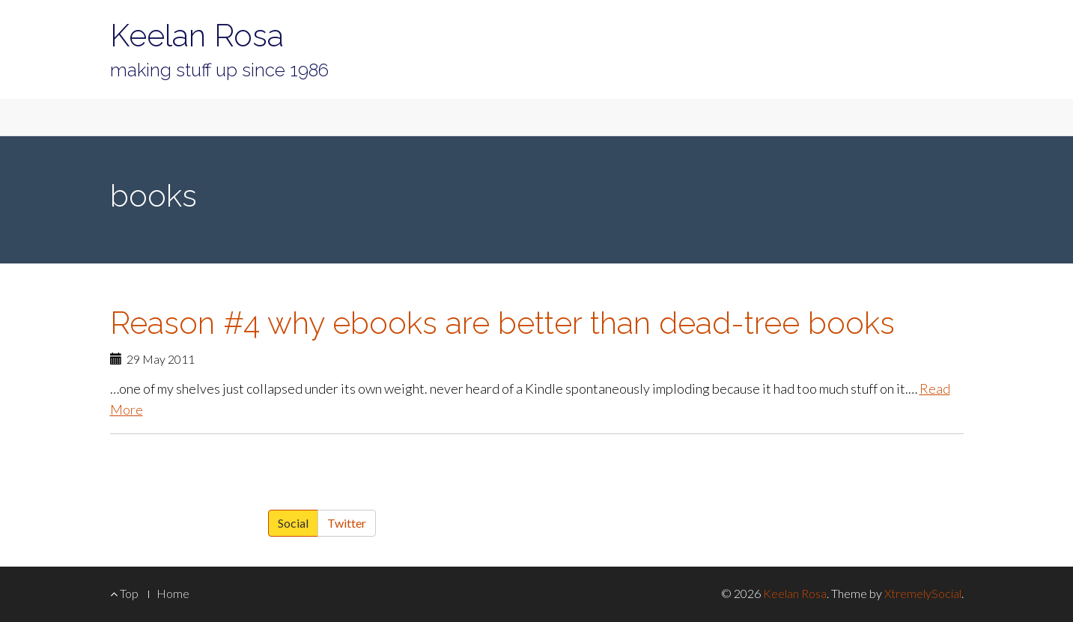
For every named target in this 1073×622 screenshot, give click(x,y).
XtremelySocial (922, 593)
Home (172, 593)
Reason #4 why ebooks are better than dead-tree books (502, 323)
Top (124, 593)
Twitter (346, 523)
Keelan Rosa (197, 35)
